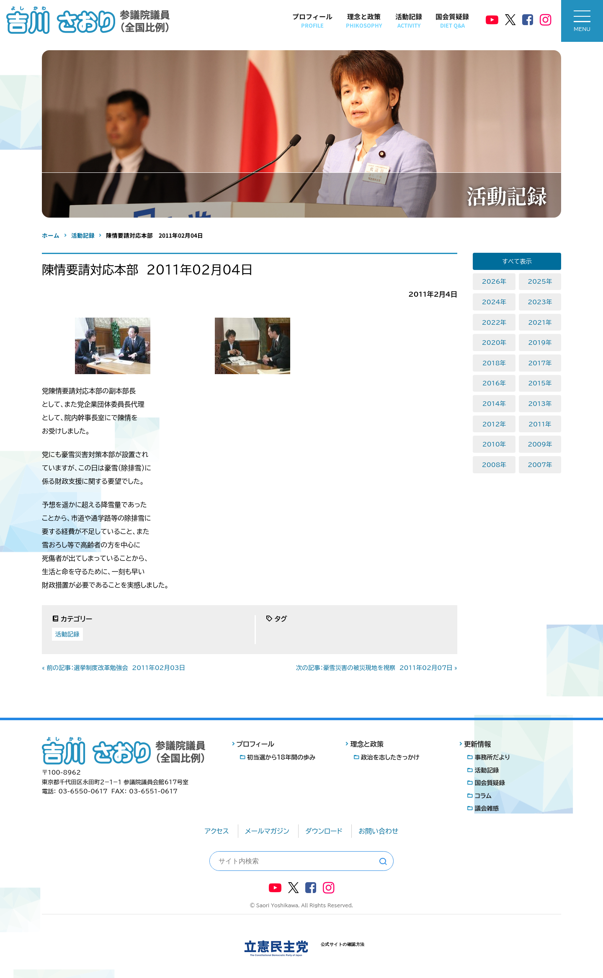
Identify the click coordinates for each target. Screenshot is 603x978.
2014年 (494, 403)
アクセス (217, 831)
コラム (483, 796)
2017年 (539, 363)
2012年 (494, 424)
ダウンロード (324, 831)
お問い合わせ (378, 831)
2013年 (539, 403)
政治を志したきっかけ (390, 757)
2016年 (494, 383)
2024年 (494, 302)
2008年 (494, 465)
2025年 (540, 281)
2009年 (540, 444)
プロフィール (312, 20)
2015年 (539, 383)
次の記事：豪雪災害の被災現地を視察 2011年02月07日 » (376, 668)
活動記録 (408, 20)
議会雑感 (487, 808)
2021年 (539, 322)
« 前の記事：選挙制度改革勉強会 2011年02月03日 (113, 668)
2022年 (494, 322)
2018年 (494, 363)
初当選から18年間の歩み (281, 757)
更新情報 (477, 744)
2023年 (540, 302)
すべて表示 (517, 261)
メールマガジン (267, 831)
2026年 (494, 281)
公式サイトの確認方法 (343, 944)
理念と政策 (364, 20)
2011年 (539, 424)
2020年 (494, 342)
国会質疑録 (452, 20)
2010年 (494, 444)
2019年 (539, 342)
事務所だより (492, 757)
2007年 (540, 465)
